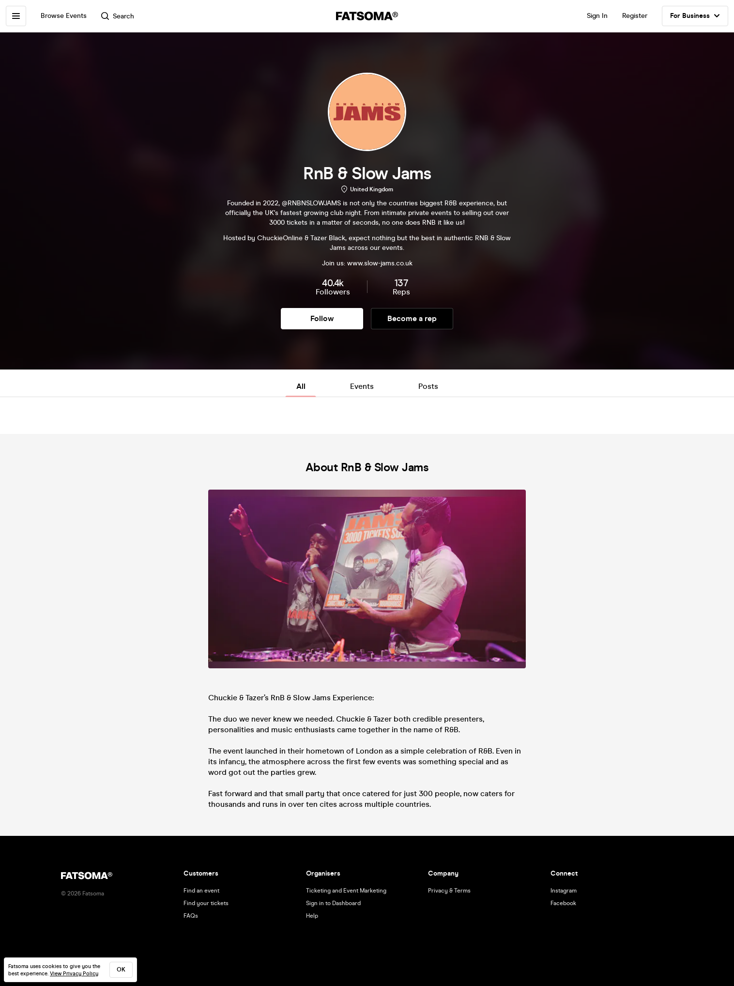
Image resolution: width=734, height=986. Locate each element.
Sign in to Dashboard (333, 903)
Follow (322, 318)
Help (312, 915)
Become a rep (412, 318)
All (301, 386)
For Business (695, 16)
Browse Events (64, 16)
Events (362, 386)
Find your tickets (206, 903)
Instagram (563, 890)
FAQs (191, 915)
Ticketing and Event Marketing (346, 890)
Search (117, 16)
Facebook (563, 903)
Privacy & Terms (449, 890)
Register (634, 16)
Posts (428, 386)
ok (121, 969)
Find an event (201, 890)
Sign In (597, 16)
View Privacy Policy (74, 974)
